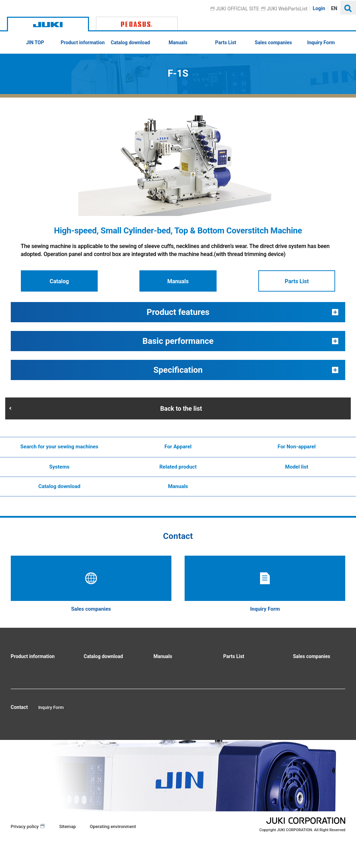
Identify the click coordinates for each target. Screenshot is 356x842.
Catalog (59, 281)
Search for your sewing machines (59, 446)
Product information (33, 656)
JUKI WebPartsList (287, 8)
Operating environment (113, 826)
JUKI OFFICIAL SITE (237, 8)
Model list (296, 467)
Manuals (178, 281)
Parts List (297, 281)
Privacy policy (25, 826)
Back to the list (181, 408)
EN (334, 8)
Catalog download (59, 486)
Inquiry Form (51, 707)
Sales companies (311, 656)
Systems (59, 467)
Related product (178, 467)
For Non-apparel (297, 446)
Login (319, 8)
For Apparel (178, 446)
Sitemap (67, 826)
